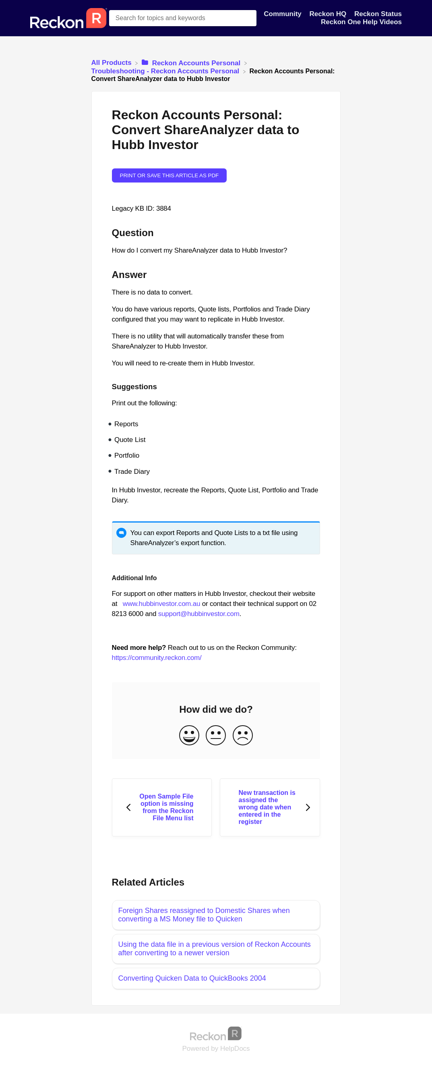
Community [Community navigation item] (283, 14)
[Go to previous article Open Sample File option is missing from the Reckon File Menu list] (162, 807)
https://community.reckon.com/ (157, 658)
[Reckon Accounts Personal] (192, 62)
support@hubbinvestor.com (199, 614)
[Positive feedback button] (189, 736)
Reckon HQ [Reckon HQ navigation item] (329, 14)
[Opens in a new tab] (216, 1033)
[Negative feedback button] (242, 736)
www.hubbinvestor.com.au (161, 604)
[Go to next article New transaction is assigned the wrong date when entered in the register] (270, 807)
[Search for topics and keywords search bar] (182, 18)
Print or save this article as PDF (169, 175)
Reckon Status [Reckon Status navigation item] (378, 14)
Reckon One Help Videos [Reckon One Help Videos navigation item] (361, 22)
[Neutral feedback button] (215, 736)
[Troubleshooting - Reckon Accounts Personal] (166, 71)
